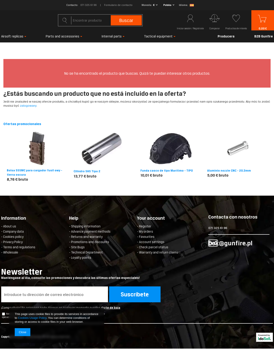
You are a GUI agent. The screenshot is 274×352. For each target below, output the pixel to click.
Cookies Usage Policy (32, 318)
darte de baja (110, 307)
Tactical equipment (158, 36)
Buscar (126, 20)
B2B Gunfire (263, 36)
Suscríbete (135, 294)
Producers (226, 36)
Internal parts (112, 36)
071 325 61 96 (88, 5)
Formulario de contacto (118, 5)
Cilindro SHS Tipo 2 (87, 171)
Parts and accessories (62, 36)
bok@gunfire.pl (230, 243)
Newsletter (87, 273)
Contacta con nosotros (232, 217)
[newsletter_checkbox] (3, 314)
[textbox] (100, 20)
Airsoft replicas (12, 36)
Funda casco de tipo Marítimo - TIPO (166, 170)
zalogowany (28, 105)
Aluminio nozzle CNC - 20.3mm (229, 170)
